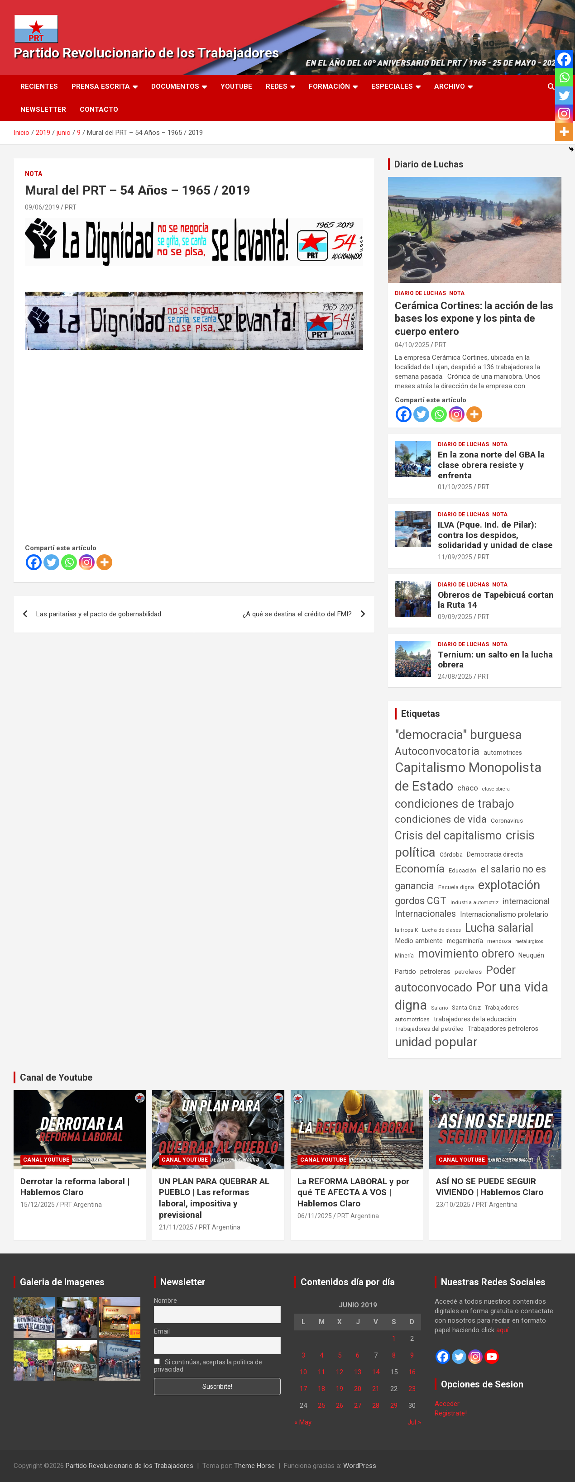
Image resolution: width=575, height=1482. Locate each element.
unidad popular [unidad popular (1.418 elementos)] (436, 1041)
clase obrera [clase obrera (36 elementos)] (496, 789)
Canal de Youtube (56, 1077)
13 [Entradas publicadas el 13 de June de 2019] (357, 1372)
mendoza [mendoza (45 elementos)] (499, 941)
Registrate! (451, 1413)
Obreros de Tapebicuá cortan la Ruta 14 (496, 600)
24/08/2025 (455, 676)
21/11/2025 (176, 1227)
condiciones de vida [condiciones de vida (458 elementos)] (441, 819)
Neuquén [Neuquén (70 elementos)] (531, 955)
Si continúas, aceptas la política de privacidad (208, 1365)
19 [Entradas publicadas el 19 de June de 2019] (339, 1389)
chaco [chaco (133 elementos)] (467, 787)
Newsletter (43, 109)
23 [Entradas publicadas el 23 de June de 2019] (412, 1389)
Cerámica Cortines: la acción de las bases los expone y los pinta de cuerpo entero (474, 318)
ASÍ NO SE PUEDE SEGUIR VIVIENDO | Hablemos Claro (489, 1187)
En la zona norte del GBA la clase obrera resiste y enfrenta (491, 465)
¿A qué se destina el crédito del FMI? (297, 614)
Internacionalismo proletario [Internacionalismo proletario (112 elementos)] (504, 914)
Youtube (236, 86)
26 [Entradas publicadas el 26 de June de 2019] (339, 1405)
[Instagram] (87, 562)
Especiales (392, 86)
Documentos (175, 86)
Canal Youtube (46, 1160)
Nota (33, 173)
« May (302, 1422)
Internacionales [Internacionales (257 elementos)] (425, 914)
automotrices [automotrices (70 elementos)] (503, 752)
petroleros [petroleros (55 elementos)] (468, 971)
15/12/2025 (37, 1204)
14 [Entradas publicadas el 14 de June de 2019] (375, 1372)
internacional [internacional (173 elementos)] (526, 901)
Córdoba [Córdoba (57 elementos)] (451, 854)
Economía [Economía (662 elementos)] (420, 869)
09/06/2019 (42, 207)
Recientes (39, 86)
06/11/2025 (314, 1216)
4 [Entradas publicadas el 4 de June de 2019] (321, 1355)
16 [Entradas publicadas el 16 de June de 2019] (412, 1372)
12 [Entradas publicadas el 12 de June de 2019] (339, 1372)
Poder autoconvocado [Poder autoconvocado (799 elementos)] (455, 978)
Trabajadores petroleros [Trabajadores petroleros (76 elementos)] (503, 1029)
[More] (104, 562)
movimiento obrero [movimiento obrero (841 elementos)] (466, 953)
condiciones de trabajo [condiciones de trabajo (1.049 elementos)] (454, 803)
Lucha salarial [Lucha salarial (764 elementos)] (499, 927)
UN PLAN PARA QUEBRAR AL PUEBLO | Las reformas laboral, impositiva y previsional (214, 1198)
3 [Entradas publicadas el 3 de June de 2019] (303, 1355)
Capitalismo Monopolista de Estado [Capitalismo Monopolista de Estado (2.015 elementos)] (468, 777)
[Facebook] (34, 562)
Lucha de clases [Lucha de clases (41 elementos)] (441, 930)
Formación (329, 86)
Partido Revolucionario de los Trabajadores (146, 53)
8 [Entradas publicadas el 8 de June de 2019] (394, 1355)
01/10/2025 (455, 487)
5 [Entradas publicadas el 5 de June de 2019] (339, 1355)
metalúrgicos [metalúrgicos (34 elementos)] (529, 941)
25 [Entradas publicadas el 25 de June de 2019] (321, 1405)
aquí (502, 1330)
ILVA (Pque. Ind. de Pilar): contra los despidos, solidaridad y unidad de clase (495, 535)
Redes (277, 86)
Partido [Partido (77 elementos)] (405, 972)
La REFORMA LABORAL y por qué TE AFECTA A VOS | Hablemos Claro (353, 1192)
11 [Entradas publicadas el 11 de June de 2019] (321, 1372)
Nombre (165, 1300)
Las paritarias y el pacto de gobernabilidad (98, 614)
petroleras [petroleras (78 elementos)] (435, 972)
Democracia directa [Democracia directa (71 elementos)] (495, 854)
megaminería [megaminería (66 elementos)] (465, 940)
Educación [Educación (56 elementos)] (462, 870)
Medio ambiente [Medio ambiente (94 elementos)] (419, 941)
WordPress (359, 1466)
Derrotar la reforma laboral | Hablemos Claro (74, 1187)
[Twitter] (51, 562)
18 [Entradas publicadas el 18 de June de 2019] (321, 1389)
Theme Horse (254, 1466)
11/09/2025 (455, 557)
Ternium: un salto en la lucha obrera (495, 659)
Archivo (449, 86)
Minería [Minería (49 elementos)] (404, 956)
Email (162, 1331)
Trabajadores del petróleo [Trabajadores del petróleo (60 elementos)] (429, 1028)
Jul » (414, 1422)
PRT (71, 207)
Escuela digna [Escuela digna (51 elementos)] (456, 887)
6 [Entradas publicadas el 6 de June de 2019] (357, 1355)
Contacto (99, 109)
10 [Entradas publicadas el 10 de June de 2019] (303, 1372)
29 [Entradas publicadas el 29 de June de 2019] (394, 1405)
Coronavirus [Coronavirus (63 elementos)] (507, 820)
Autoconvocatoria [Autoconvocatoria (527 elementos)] (437, 751)
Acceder (447, 1404)
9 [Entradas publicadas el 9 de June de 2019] (412, 1355)
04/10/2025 (412, 344)
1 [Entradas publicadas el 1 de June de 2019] (394, 1338)
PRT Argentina (81, 1204)
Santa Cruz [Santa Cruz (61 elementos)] (466, 1007)
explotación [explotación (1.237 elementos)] (509, 885)
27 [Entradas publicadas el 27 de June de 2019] (357, 1405)
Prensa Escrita (101, 86)
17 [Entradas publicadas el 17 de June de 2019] (303, 1389)
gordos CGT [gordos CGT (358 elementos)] (420, 900)
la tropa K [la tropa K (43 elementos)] (406, 930)
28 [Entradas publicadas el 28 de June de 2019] (375, 1405)
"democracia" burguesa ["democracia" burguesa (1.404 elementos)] (458, 734)
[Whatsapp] (69, 562)
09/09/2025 (455, 616)
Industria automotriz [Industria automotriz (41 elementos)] (474, 902)
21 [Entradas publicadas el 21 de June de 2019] (375, 1389)
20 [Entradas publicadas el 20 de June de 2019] (357, 1389)
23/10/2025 (453, 1204)
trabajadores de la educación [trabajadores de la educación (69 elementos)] (475, 1019)
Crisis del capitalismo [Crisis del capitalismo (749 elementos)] (448, 835)
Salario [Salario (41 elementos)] (439, 1008)
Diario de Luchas (429, 164)
